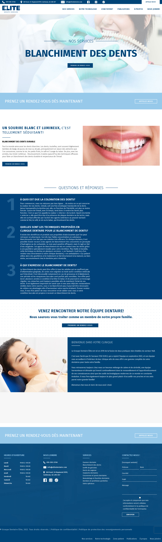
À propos (138, 9)
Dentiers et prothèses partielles (95, 481)
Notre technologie (88, 9)
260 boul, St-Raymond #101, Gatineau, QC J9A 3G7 (39, 2)
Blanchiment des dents (92, 465)
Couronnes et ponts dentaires (95, 475)
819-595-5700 (10, 2)
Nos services (68, 9)
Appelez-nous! (151, 2)
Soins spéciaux (88, 483)
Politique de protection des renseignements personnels (105, 529)
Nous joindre (153, 9)
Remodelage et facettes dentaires (96, 478)
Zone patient (107, 9)
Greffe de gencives (90, 468)
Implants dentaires (90, 473)
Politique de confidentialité (64, 529)
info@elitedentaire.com (74, 2)
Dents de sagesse (89, 470)
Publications (123, 9)
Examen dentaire (89, 462)
